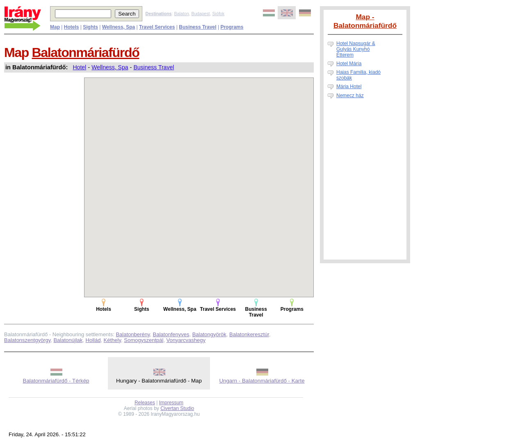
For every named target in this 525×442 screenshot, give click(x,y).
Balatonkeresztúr (249, 334)
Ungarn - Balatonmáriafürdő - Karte (261, 381)
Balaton (181, 13)
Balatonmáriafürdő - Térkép (56, 381)
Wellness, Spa (109, 67)
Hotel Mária (348, 63)
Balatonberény (133, 334)
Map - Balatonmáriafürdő (365, 21)
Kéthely (112, 340)
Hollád (93, 340)
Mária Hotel (348, 86)
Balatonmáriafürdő (85, 52)
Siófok (218, 13)
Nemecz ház (350, 95)
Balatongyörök (209, 334)
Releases (145, 403)
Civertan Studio (177, 408)
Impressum (171, 403)
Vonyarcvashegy (186, 340)
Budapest (201, 13)
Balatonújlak (67, 340)
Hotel (80, 67)
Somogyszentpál (143, 340)
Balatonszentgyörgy (27, 340)
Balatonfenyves (171, 334)
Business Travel (153, 67)
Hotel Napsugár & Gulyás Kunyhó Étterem (355, 49)
